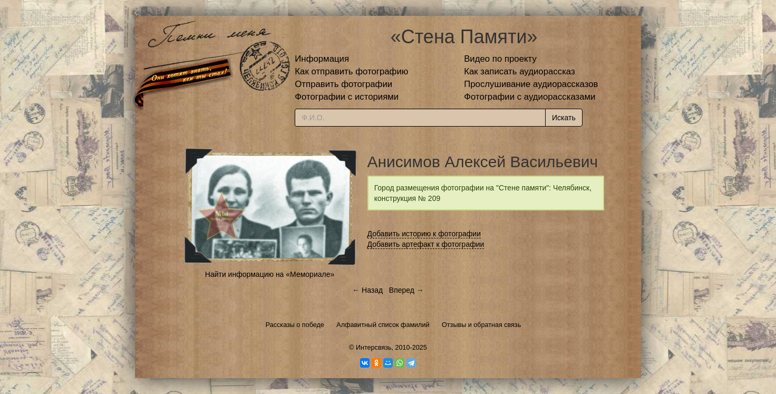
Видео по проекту (500, 59)
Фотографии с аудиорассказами (529, 97)
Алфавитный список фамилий (382, 325)
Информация (322, 59)
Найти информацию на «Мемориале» (269, 274)
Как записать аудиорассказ (519, 71)
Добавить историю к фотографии (424, 233)
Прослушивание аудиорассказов (531, 84)
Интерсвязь (374, 347)
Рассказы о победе (295, 325)
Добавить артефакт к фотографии (425, 244)
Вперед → (406, 290)
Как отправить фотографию (351, 71)
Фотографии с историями (347, 97)
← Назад (367, 290)
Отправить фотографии (343, 84)
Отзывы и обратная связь (481, 325)
